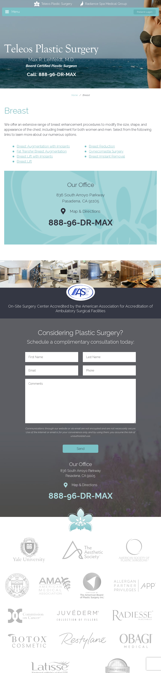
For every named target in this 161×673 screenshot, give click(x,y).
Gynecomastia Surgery (106, 151)
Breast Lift (24, 161)
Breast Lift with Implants (35, 156)
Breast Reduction (102, 146)
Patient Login (144, 11)
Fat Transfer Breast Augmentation (42, 151)
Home (74, 95)
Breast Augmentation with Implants (43, 146)
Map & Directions (80, 211)
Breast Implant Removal (107, 156)
